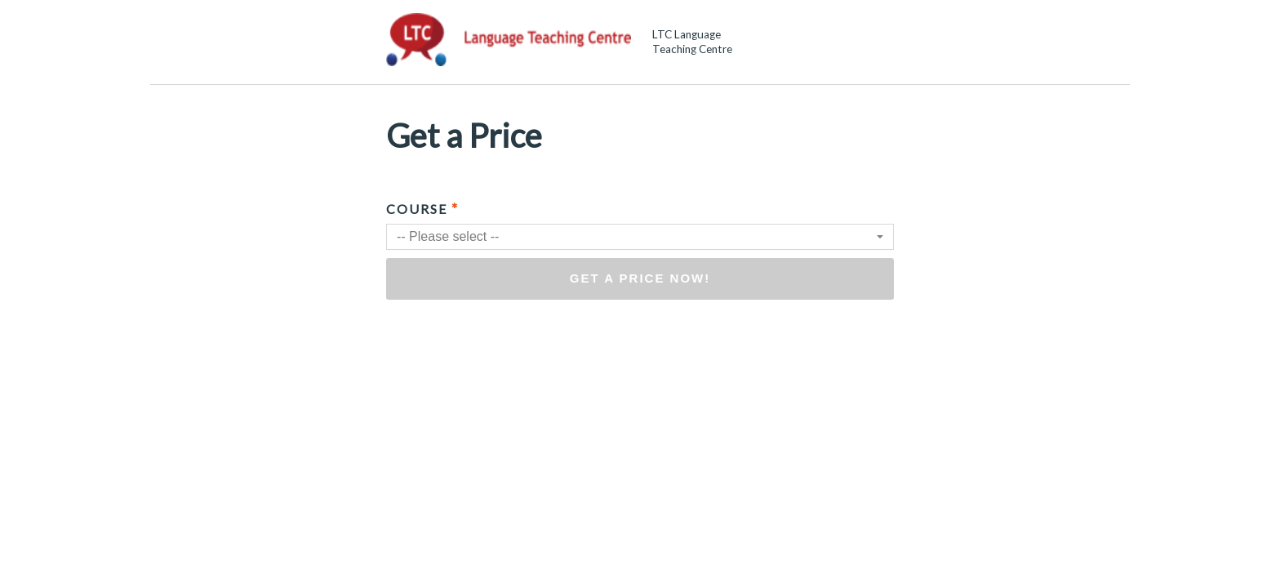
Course (422, 208)
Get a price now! (640, 278)
